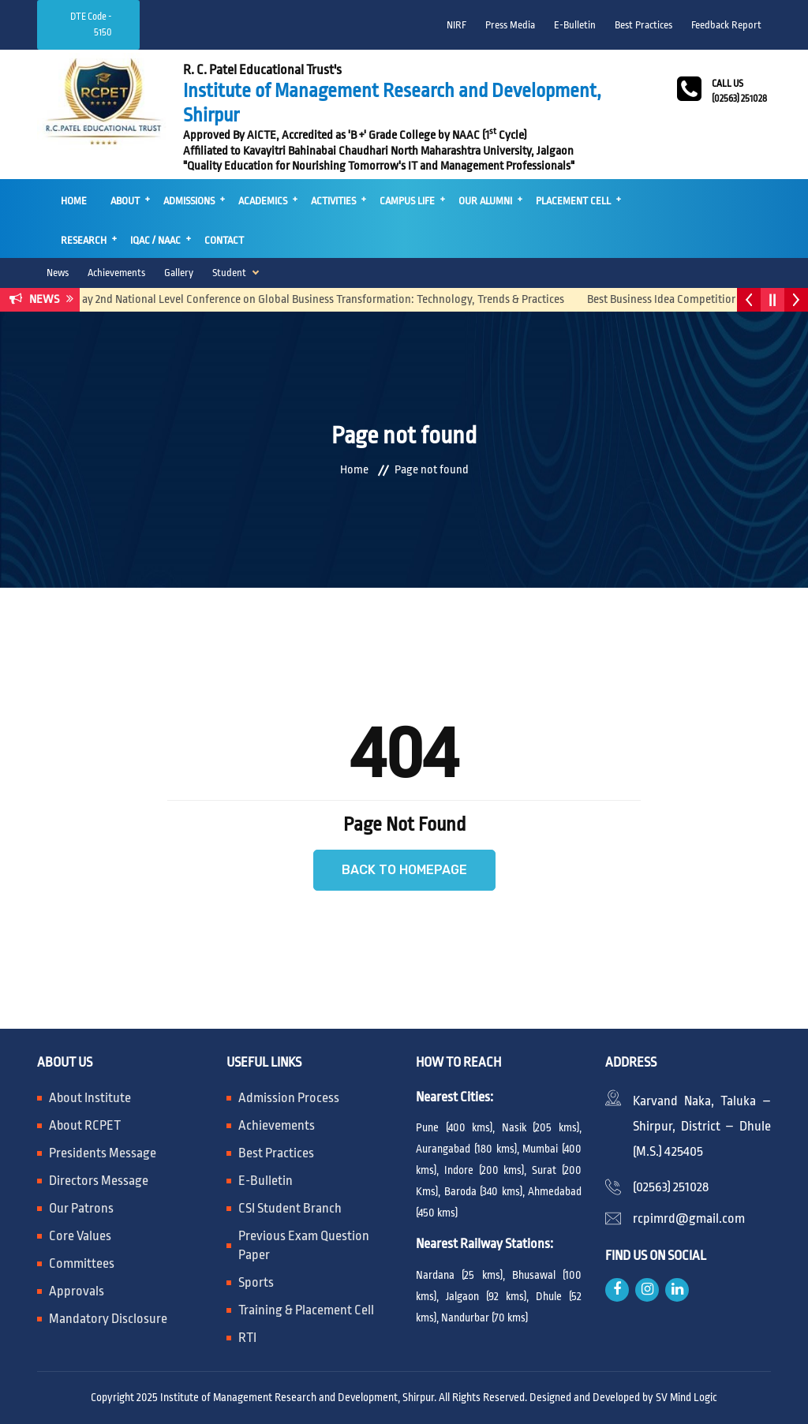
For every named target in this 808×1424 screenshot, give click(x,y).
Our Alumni (485, 201)
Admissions (189, 201)
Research (84, 240)
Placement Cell (573, 201)
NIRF (456, 25)
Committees (81, 1263)
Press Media (510, 25)
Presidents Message (102, 1153)
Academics (262, 201)
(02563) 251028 (671, 1186)
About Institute (90, 1097)
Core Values (80, 1235)
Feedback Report (726, 25)
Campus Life (407, 201)
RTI (247, 1337)
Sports (256, 1282)
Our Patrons (81, 1208)
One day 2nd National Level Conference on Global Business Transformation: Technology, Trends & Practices (316, 299)
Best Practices (643, 25)
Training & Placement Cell (306, 1310)
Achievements (116, 272)
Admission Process (288, 1097)
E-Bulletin (575, 25)
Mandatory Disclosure (108, 1318)
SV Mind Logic (686, 1397)
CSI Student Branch (290, 1208)
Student (229, 272)
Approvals (76, 1291)
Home (74, 201)
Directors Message (98, 1180)
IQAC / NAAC (155, 240)
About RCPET (85, 1125)
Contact (224, 240)
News (58, 272)
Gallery (178, 272)
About (125, 201)
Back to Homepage (404, 869)
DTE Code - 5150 (91, 24)
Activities (333, 201)
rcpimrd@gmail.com (689, 1218)
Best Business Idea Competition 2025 (681, 299)
